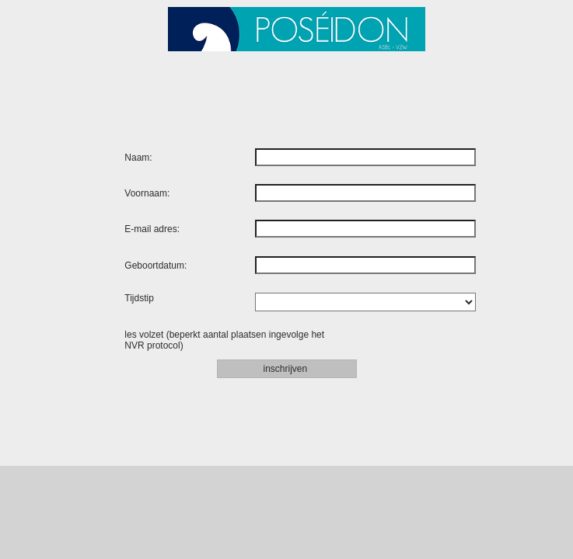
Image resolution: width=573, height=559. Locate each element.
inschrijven (286, 368)
